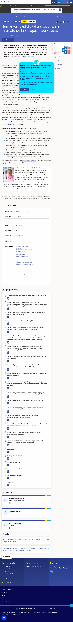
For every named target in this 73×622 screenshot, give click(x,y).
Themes (4, 593)
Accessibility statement (10, 612)
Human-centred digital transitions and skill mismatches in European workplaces (22, 540)
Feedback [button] (71, 605)
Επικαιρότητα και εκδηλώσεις (12, 16)
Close (60, 10)
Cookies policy (43, 612)
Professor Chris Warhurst (28, 160)
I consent (24, 89)
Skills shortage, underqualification (26, 280)
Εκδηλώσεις (25, 16)
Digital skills (33, 274)
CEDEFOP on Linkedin (63, 567)
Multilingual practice (22, 612)
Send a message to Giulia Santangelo (10, 515)
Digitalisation (19, 248)
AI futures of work (20, 261)
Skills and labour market (22, 246)
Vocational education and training (26, 282)
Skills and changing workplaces (24, 249)
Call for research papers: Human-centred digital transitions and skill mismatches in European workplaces (24, 549)
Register (67, 2)
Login (63, 2)
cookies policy (47, 83)
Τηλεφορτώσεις (61, 61)
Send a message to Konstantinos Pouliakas (10, 503)
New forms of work (21, 251)
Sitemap (19, 614)
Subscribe (31, 563)
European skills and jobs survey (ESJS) (25, 264)
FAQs (2, 612)
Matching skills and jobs (22, 256)
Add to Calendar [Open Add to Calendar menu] (8, 40)
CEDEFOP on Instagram (67, 567)
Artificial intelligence (22, 274)
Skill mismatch (21, 278)
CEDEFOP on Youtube (59, 567)
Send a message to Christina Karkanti (10, 528)
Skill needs (30, 278)
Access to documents (33, 612)
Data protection (5, 614)
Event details (60, 57)
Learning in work (20, 254)
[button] (56, 22)
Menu (71, 2)
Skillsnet (18, 269)
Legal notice (13, 614)
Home (2, 16)
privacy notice (32, 84)
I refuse (33, 89)
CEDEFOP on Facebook (51, 567)
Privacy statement (52, 612)
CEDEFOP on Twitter (55, 567)
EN (8, 298)
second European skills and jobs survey (23, 57)
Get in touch (8, 563)
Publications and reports (9, 596)
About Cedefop (6, 602)
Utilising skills (19, 253)
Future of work (42, 276)
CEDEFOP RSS (51, 571)
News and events (7, 599)
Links (58, 68)
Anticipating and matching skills (24, 262)
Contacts (59, 65)
